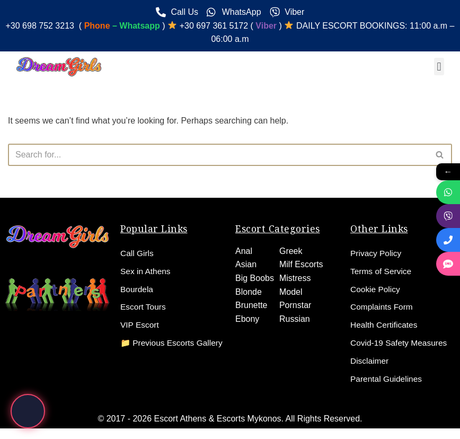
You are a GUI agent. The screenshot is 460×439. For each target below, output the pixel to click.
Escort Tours (143, 306)
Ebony (247, 318)
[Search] (218, 155)
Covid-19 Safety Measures (400, 342)
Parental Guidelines (387, 378)
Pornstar (295, 305)
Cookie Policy (376, 288)
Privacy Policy (376, 252)
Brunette (251, 305)
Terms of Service (381, 270)
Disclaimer (370, 360)
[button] (439, 66)
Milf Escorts (301, 264)
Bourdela (137, 288)
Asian (245, 264)
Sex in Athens (146, 270)
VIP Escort (140, 324)
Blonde (248, 291)
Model (291, 291)
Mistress (295, 277)
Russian (294, 318)
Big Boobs (254, 277)
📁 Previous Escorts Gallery (158, 348)
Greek (291, 250)
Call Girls (137, 252)
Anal (243, 250)
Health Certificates (385, 324)
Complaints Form (382, 306)
